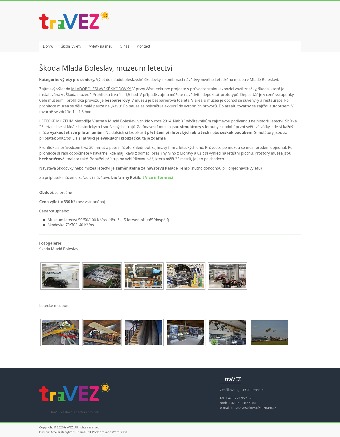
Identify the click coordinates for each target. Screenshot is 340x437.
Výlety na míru (100, 46)
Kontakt (143, 46)
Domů (48, 46)
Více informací (157, 177)
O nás (124, 46)
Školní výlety (71, 46)
